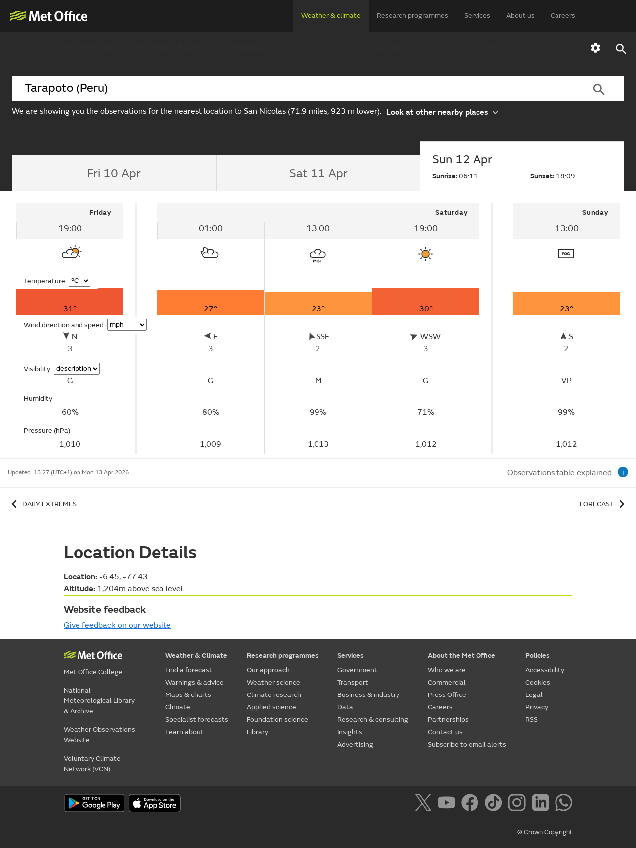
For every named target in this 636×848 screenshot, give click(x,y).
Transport (352, 682)
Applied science (271, 707)
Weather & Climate (196, 655)
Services (477, 15)
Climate (333, 47)
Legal (534, 695)
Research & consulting (372, 719)
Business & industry (368, 695)
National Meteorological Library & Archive (99, 700)
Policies (537, 655)
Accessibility (544, 670)
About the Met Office (461, 655)
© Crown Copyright (544, 832)
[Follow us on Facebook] (471, 804)
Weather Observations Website (99, 734)
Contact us (445, 732)
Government (357, 670)
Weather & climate (331, 15)
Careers (563, 15)
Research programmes (412, 15)
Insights (349, 732)
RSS (531, 719)
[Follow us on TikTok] (495, 804)
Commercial (447, 682)
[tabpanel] (70, 328)
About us (520, 15)
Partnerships (448, 719)
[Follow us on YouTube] (448, 804)
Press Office (447, 695)
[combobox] (292, 88)
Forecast (604, 504)
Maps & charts (264, 47)
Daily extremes (42, 504)
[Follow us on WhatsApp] (563, 804)
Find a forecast (84, 47)
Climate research (274, 695)
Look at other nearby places (442, 111)
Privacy (536, 707)
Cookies (537, 682)
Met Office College (93, 672)
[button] (620, 48)
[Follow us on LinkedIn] (542, 804)
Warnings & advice (175, 47)
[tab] (114, 173)
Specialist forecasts (411, 47)
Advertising (355, 744)
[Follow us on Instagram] (518, 804)
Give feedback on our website (117, 625)
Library (257, 732)
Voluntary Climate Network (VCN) (92, 763)
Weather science (273, 682)
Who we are (447, 670)
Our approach (268, 670)
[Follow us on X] (425, 804)
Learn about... (501, 47)
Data (345, 707)
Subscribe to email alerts (467, 744)
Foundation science (277, 719)
